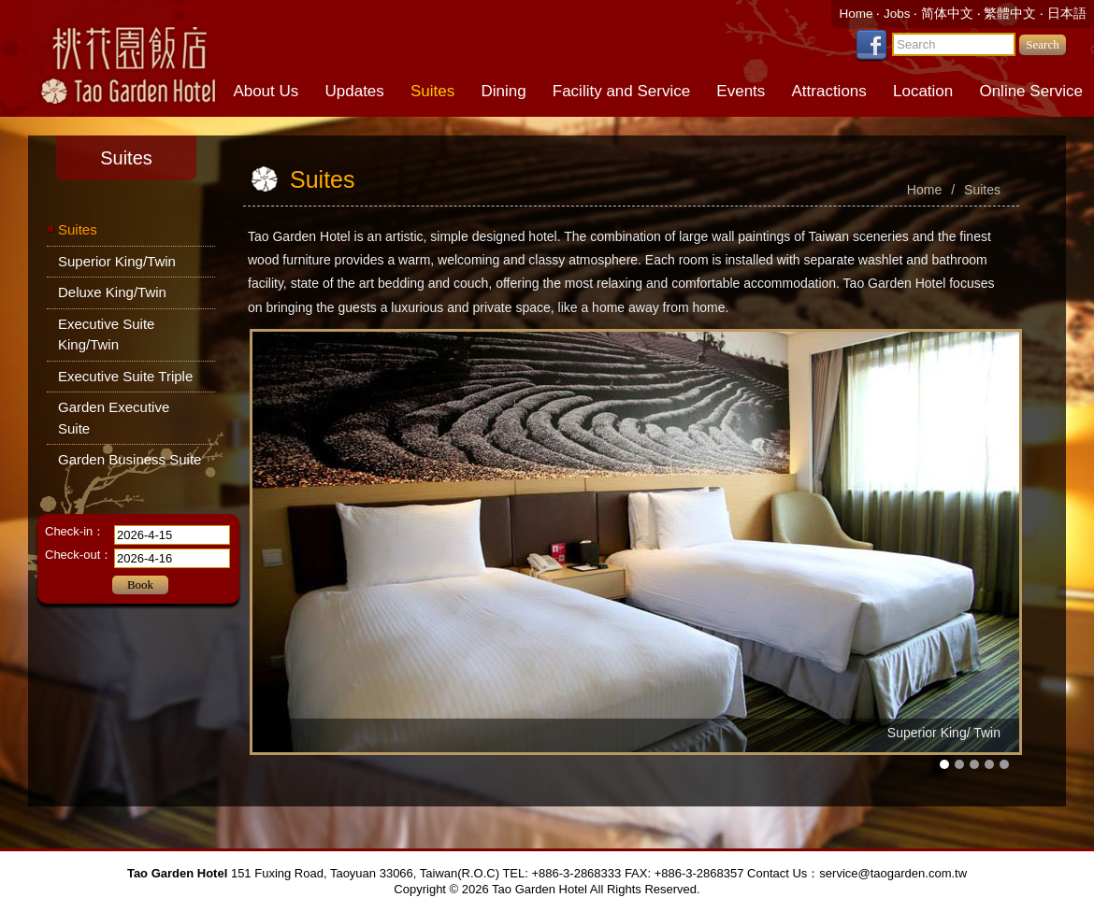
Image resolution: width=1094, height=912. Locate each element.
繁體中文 (1010, 14)
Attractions (829, 91)
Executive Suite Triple (125, 376)
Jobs (899, 14)
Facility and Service (621, 91)
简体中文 (947, 14)
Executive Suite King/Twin (106, 334)
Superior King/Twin (117, 261)
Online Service (1031, 91)
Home (857, 14)
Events (740, 91)
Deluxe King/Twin (112, 292)
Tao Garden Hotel (126, 56)
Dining (503, 91)
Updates (353, 91)
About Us (265, 91)
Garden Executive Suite (113, 417)
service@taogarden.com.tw (893, 873)
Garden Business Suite (129, 459)
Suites (432, 91)
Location (923, 91)
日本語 (1067, 14)
